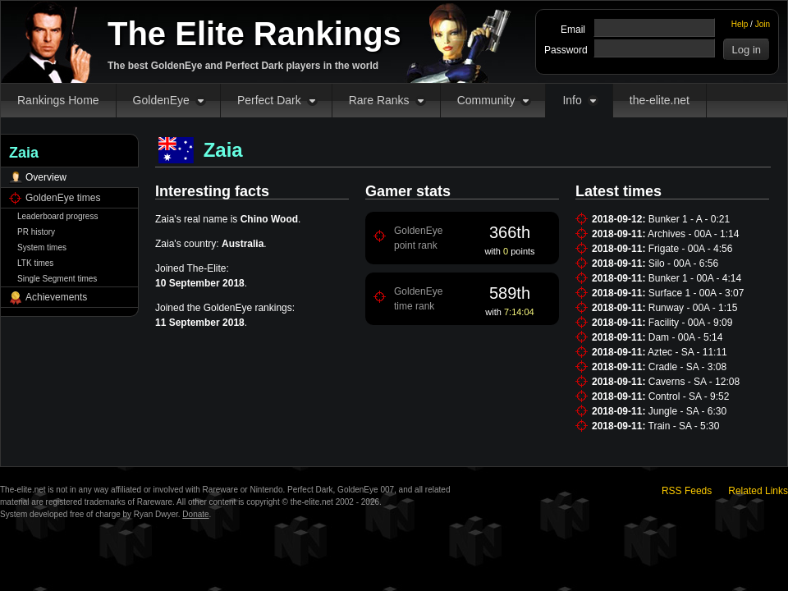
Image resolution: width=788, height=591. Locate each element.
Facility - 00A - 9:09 (690, 322)
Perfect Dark (269, 100)
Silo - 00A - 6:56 (683, 263)
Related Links (758, 491)
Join (762, 24)
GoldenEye (161, 100)
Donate (195, 514)
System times (41, 247)
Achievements (56, 297)
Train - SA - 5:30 (684, 426)
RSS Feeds (687, 491)
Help (740, 24)
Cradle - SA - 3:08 (687, 367)
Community (486, 100)
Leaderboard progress (57, 216)
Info (571, 100)
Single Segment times (57, 278)
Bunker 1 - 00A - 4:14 (694, 278)
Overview (45, 177)
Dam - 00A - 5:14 (685, 337)
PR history (36, 231)
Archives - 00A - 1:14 (693, 234)
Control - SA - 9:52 (689, 396)
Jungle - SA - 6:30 (687, 411)
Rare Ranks (379, 100)
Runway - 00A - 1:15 (693, 308)
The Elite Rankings (254, 34)
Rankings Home (58, 100)
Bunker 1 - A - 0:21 (689, 219)
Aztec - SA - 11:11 (687, 352)
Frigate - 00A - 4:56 (690, 248)
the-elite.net (660, 100)
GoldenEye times (62, 198)
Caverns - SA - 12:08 (694, 381)
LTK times (35, 263)
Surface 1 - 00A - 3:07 (696, 293)
